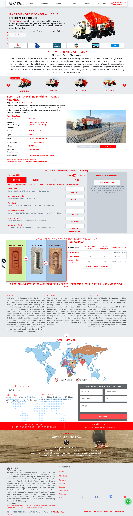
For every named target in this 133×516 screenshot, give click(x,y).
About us (44, 3)
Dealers (74, 3)
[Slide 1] (7, 32)
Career (87, 3)
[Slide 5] (7, 43)
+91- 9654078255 (119, 4)
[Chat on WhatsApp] (128, 501)
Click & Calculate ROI (107, 182)
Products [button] (59, 3)
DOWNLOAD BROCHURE (88, 146)
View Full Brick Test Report (97, 266)
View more (108, 146)
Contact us (102, 3)
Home (31, 3)
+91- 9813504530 (119, 2)
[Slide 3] (7, 38)
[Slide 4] (7, 41)
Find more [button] (18, 35)
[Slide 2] (7, 35)
